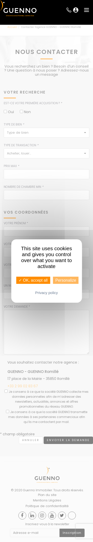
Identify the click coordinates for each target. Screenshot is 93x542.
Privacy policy (46, 293)
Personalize (65, 280)
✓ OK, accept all (33, 280)
